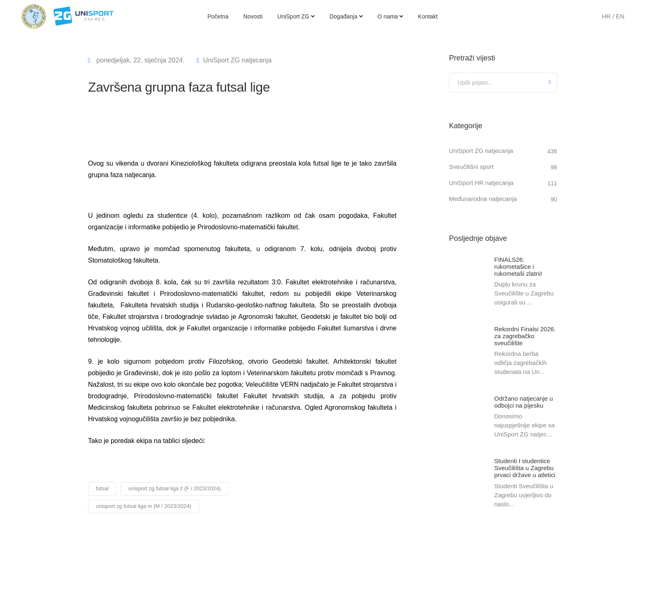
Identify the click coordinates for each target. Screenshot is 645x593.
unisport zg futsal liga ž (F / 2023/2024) (174, 488)
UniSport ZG (296, 16)
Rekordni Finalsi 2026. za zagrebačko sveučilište (525, 336)
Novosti (253, 16)
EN (620, 16)
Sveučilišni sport (471, 166)
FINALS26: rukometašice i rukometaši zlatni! (518, 266)
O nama (391, 16)
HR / (609, 16)
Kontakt (427, 16)
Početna (217, 16)
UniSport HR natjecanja (481, 182)
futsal (102, 488)
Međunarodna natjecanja (483, 198)
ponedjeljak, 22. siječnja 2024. (140, 60)
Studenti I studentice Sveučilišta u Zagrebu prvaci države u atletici (524, 468)
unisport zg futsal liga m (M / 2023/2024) (143, 506)
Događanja (346, 16)
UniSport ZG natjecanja (237, 60)
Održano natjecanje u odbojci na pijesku (523, 402)
